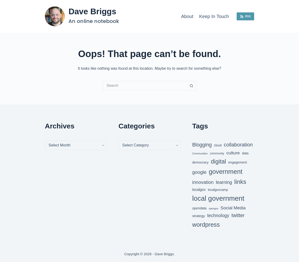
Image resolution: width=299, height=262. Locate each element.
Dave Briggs (92, 11)
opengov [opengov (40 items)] (213, 208)
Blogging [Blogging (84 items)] (202, 145)
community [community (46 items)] (217, 153)
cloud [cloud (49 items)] (218, 145)
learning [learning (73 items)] (224, 182)
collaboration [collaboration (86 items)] (238, 145)
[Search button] (191, 85)
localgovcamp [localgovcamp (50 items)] (218, 190)
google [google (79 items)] (199, 172)
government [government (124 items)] (225, 171)
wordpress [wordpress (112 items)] (206, 224)
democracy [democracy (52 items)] (200, 162)
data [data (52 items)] (245, 153)
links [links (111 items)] (240, 181)
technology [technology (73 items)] (218, 215)
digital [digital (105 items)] (218, 161)
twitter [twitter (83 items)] (238, 215)
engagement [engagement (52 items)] (237, 162)
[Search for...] (145, 85)
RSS (245, 16)
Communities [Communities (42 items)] (200, 153)
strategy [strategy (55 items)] (198, 216)
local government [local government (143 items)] (218, 198)
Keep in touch (214, 16)
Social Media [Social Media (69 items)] (233, 207)
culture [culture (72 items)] (233, 152)
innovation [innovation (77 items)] (203, 182)
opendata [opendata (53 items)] (199, 208)
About (187, 16)
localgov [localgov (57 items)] (199, 190)
